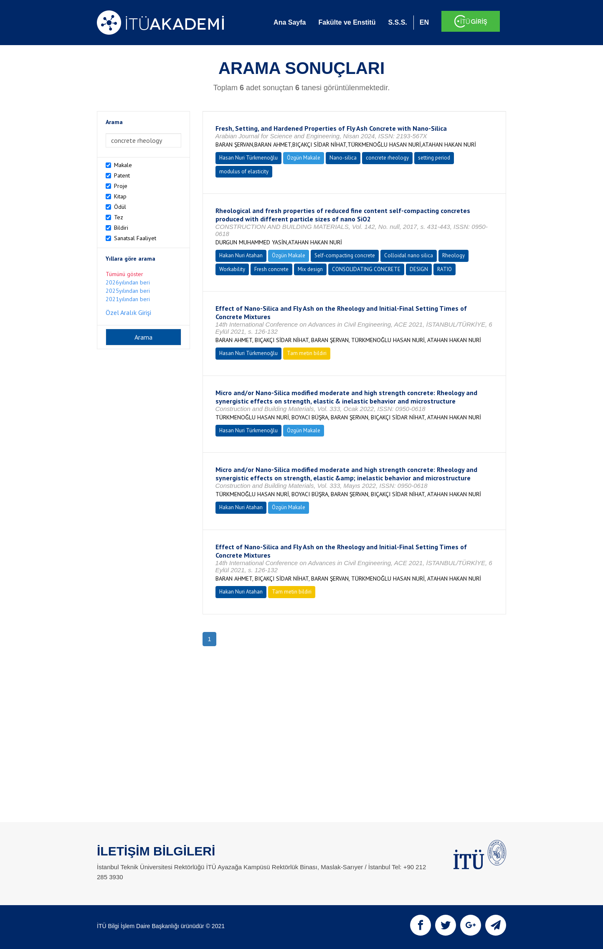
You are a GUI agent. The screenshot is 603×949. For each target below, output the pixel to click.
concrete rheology (387, 157)
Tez (118, 217)
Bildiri (121, 227)
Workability (232, 269)
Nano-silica (343, 157)
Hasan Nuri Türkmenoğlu (248, 157)
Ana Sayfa (290, 22)
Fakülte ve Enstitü (346, 22)
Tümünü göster (124, 274)
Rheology (453, 255)
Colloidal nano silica (408, 255)
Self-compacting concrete (344, 255)
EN (424, 22)
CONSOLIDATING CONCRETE (366, 269)
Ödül (120, 207)
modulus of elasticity (244, 171)
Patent (122, 175)
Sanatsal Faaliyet (135, 238)
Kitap (120, 196)
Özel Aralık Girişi (128, 312)
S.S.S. (397, 22)
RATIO (444, 269)
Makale (123, 165)
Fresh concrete (271, 269)
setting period (434, 157)
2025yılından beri (128, 290)
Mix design (310, 269)
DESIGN (419, 269)
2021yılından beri (128, 299)
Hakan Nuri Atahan (241, 255)
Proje (120, 186)
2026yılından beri (128, 282)
